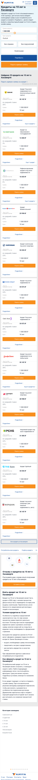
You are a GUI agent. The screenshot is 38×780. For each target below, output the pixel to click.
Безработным (7, 733)
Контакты (17, 777)
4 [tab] (17, 769)
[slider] (15, 33)
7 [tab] (23, 769)
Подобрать (19, 58)
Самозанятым (7, 715)
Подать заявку (19, 115)
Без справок (9, 44)
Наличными (19, 51)
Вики (24, 777)
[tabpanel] (18, 722)
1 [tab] (11, 769)
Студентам (6, 718)
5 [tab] (19, 769)
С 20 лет (5, 727)
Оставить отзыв (19, 584)
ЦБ (23, 2)
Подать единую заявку (19, 64)
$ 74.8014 (28, 2)
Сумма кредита (7, 28)
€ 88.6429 (28, 4)
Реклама (9, 777)
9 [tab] (27, 769)
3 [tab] (15, 769)
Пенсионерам (7, 730)
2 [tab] (13, 769)
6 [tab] (21, 769)
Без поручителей (27, 44)
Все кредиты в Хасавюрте (19, 542)
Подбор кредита (27, 550)
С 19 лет (5, 724)
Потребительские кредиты (10, 550)
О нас (3, 777)
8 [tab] (25, 769)
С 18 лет (5, 721)
